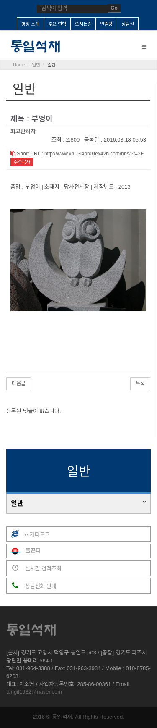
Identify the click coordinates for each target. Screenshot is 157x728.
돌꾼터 (24, 551)
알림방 (106, 23)
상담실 (127, 23)
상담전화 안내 (32, 585)
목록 (140, 383)
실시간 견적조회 (34, 568)
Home (19, 64)
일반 (17, 503)
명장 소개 (30, 23)
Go (114, 8)
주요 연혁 (57, 23)
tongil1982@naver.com (34, 692)
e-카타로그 (28, 534)
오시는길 (83, 23)
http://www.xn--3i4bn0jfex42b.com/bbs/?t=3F (94, 154)
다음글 (19, 383)
